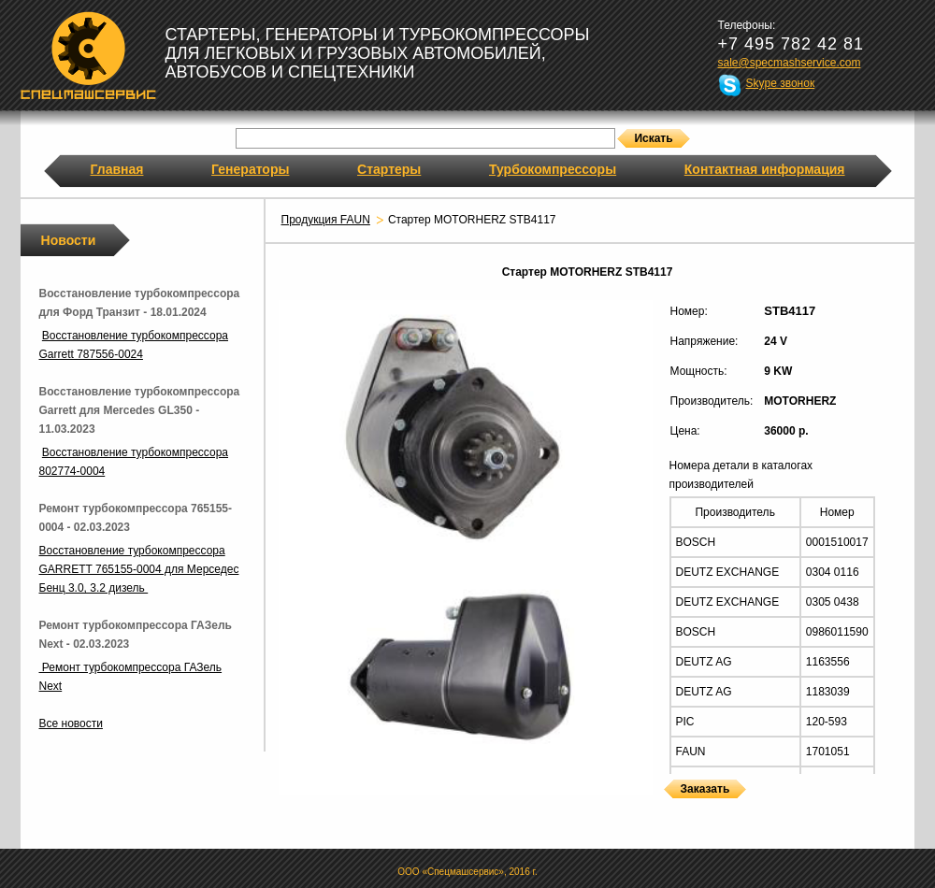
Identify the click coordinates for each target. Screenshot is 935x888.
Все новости (71, 723)
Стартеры (389, 169)
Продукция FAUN (325, 219)
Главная (117, 169)
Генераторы (250, 169)
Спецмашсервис (88, 55)
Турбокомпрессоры (552, 169)
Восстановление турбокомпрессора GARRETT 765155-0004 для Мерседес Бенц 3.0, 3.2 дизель (139, 569)
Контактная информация (764, 169)
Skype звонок (780, 83)
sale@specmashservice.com (789, 62)
